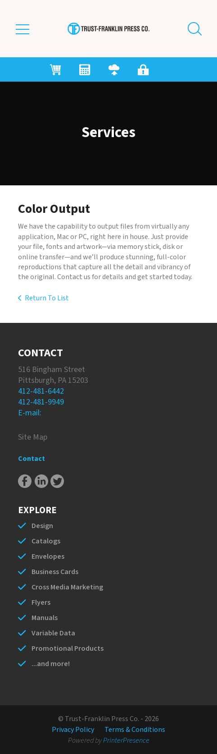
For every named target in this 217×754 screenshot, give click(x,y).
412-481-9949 (41, 402)
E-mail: (29, 412)
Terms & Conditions (134, 730)
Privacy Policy (73, 730)
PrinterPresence (126, 740)
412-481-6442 (41, 391)
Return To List (47, 298)
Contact (31, 459)
